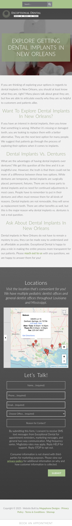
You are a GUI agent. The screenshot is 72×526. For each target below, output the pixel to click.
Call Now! (20, 4)
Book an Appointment (36, 523)
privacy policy (15, 461)
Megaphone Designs (49, 508)
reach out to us (33, 253)
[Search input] (35, 4)
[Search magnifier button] (49, 4)
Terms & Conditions (35, 512)
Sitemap (51, 512)
